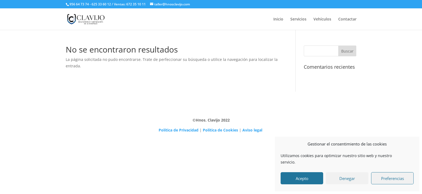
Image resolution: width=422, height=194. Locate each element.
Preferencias (392, 178)
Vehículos (322, 19)
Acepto (302, 178)
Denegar (347, 178)
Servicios (298, 19)
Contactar (347, 19)
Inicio (278, 19)
